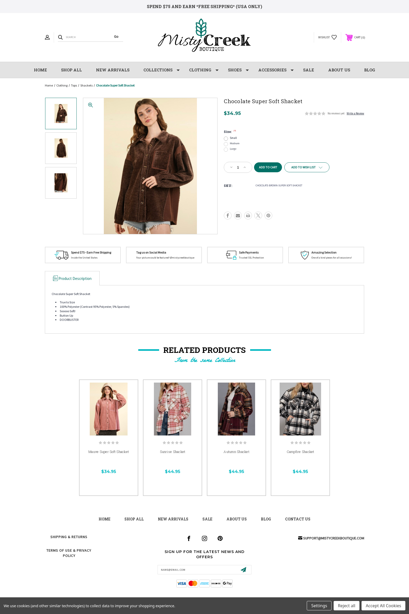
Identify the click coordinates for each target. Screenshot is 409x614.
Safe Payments (248, 252)
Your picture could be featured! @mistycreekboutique (165, 257)
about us (236, 519)
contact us (297, 519)
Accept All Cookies (383, 606)
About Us (339, 69)
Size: (230, 132)
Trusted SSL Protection (251, 257)
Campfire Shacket (300, 451)
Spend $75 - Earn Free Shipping (91, 252)
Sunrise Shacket (172, 451)
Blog (369, 69)
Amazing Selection (323, 252)
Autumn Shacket (236, 451)
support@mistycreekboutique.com (333, 538)
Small (233, 138)
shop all (134, 519)
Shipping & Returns (68, 537)
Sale (207, 519)
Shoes (238, 70)
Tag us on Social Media (151, 252)
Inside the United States (84, 257)
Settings (319, 606)
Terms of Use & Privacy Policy (68, 553)
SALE (308, 69)
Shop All (71, 69)
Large (233, 149)
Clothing (204, 70)
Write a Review (355, 113)
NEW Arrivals (112, 69)
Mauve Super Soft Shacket (108, 451)
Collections (161, 70)
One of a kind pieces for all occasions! (331, 257)
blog (266, 519)
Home (40, 69)
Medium (234, 143)
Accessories (276, 70)
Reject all (346, 606)
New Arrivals (173, 519)
